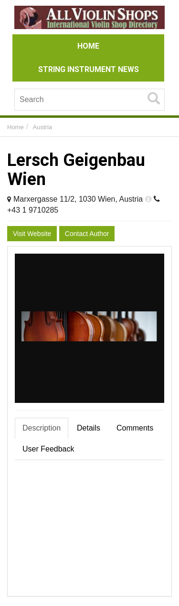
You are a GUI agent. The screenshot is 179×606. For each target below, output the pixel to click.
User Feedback (48, 449)
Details (88, 428)
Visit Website (32, 233)
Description (41, 428)
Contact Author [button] (87, 233)
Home (15, 127)
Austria (42, 127)
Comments (134, 428)
